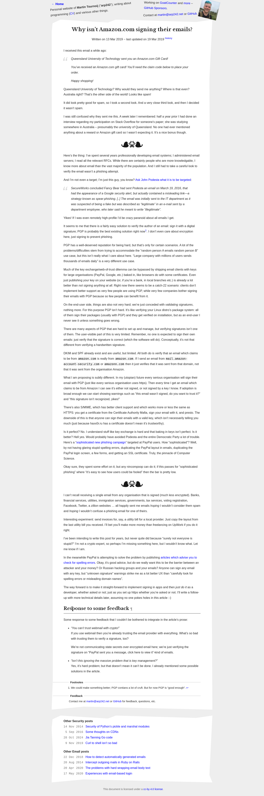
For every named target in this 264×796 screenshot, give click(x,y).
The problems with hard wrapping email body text (117, 768)
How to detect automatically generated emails (116, 757)
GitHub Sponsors (155, 8)
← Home (58, 4)
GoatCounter (168, 3)
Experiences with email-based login (109, 773)
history (168, 38)
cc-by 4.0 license (153, 789)
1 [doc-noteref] (146, 230)
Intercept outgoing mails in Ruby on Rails (113, 762)
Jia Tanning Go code (99, 737)
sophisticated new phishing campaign (101, 442)
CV (72, 13)
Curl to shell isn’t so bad (101, 743)
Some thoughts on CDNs (102, 732)
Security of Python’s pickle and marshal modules (118, 726)
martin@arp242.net (170, 14)
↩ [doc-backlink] (187, 687)
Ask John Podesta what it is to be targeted (163, 179)
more (186, 3)
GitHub (192, 13)
